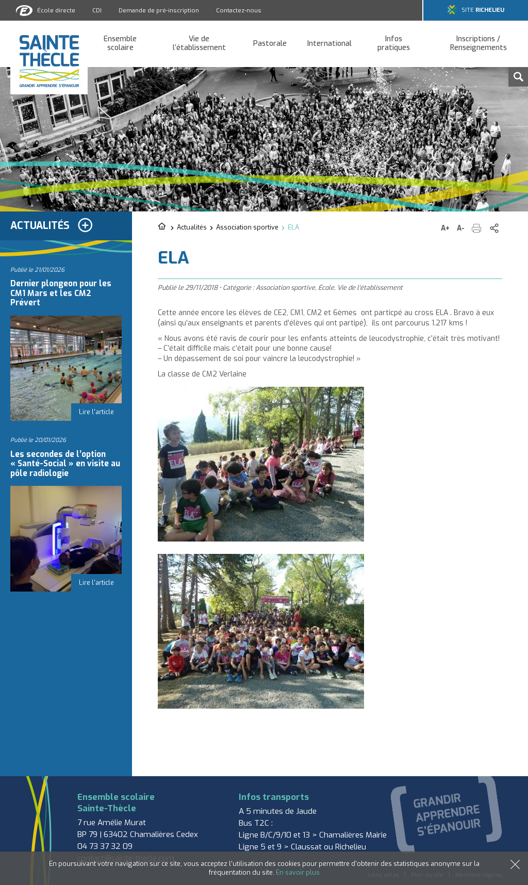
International (329, 44)
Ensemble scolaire (120, 44)
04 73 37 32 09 (105, 846)
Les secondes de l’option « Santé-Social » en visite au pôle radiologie (65, 464)
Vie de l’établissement (199, 44)
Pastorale (270, 44)
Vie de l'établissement (370, 287)
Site (482, 10)
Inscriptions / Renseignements (478, 44)
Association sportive (247, 227)
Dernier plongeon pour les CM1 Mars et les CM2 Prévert (60, 293)
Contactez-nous (238, 10)
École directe (56, 10)
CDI (97, 10)
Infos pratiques (393, 44)
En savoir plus (298, 872)
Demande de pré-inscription (159, 10)
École (326, 287)
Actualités (192, 227)
